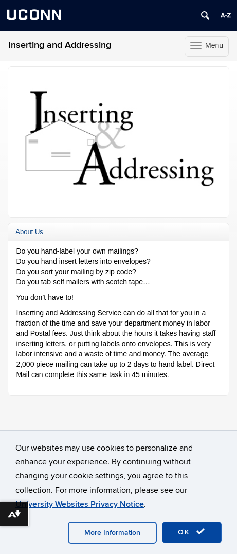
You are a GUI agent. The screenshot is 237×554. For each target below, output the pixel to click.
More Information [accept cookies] (112, 532)
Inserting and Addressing (59, 45)
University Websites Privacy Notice (79, 504)
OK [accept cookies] (192, 532)
